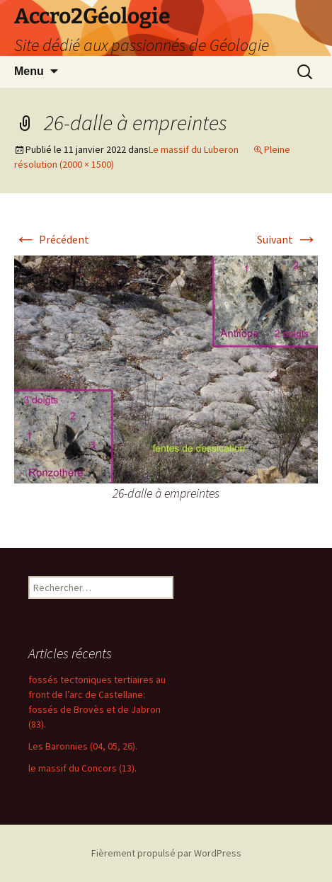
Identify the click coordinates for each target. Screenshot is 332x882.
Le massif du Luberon (194, 149)
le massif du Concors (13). (82, 768)
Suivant (287, 239)
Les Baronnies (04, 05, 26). (82, 746)
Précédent (51, 239)
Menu (29, 71)
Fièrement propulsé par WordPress (166, 853)
